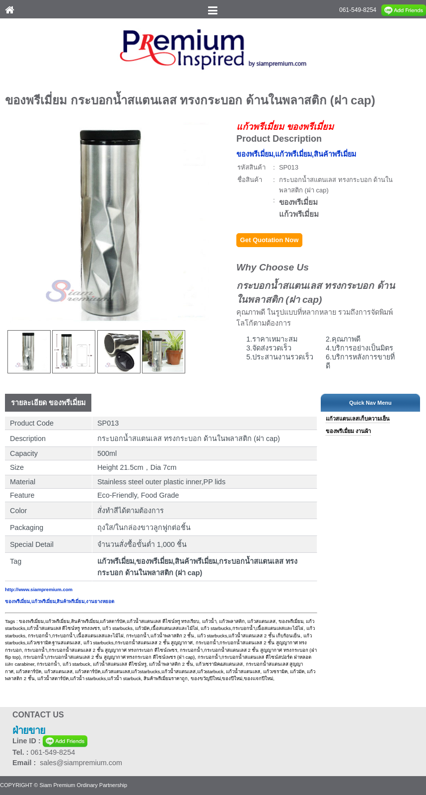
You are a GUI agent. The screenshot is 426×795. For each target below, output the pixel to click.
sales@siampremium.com (81, 763)
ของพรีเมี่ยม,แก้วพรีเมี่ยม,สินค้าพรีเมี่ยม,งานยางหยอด (59, 601)
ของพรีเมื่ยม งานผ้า (348, 431)
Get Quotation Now (269, 240)
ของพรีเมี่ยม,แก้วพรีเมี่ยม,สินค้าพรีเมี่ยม (296, 154)
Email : (26, 763)
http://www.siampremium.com (38, 589)
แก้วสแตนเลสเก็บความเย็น (358, 419)
